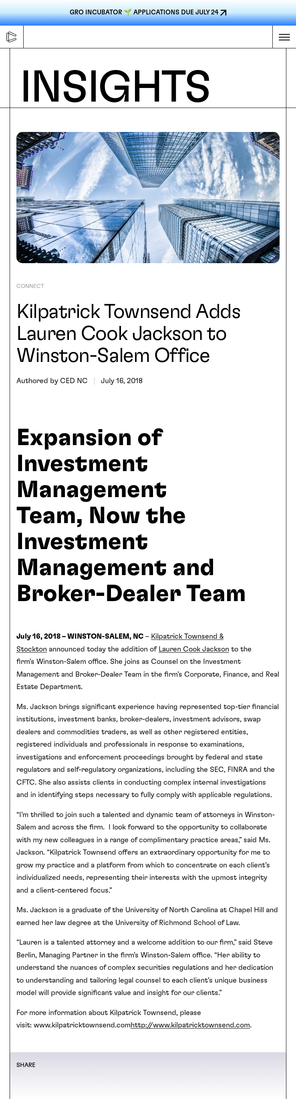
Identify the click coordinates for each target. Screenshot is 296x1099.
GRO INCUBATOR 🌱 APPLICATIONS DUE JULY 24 (144, 12)
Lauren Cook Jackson (194, 649)
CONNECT (30, 286)
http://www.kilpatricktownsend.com (190, 1025)
